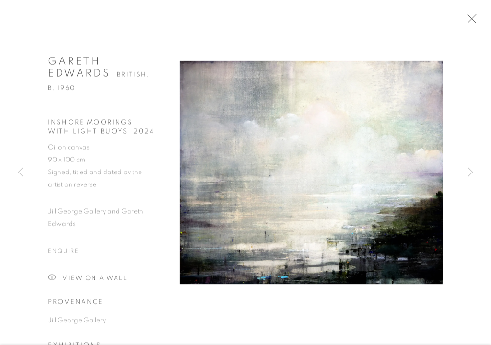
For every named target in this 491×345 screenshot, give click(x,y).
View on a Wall (88, 281)
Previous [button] (20, 172)
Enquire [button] (63, 254)
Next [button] (470, 172)
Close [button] (476, 21)
